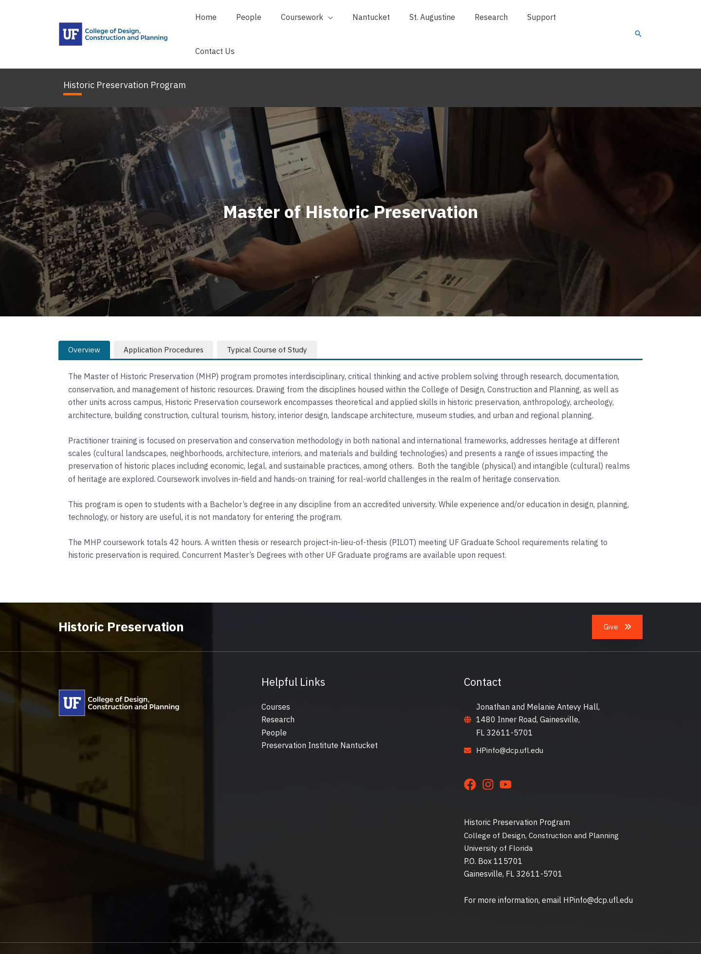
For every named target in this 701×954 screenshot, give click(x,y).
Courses (275, 679)
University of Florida (499, 820)
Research (278, 692)
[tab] (84, 321)
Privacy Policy (496, 934)
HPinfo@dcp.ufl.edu (511, 722)
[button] (328, 20)
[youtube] (507, 757)
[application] (349, 20)
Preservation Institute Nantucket (319, 717)
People (274, 705)
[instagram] (490, 757)
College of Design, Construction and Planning (543, 807)
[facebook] (472, 757)
